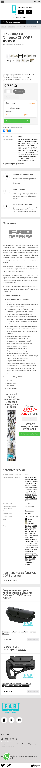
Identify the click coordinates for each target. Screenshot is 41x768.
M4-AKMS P (30, 483)
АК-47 (29, 526)
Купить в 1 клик (11, 97)
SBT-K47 (30, 479)
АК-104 (32, 533)
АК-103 (27, 533)
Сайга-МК (30, 551)
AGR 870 (34, 487)
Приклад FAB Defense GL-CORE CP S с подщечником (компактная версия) (16, 685)
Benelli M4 (34, 545)
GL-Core (27, 503)
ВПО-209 (28, 545)
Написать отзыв (9, 580)
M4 (26, 477)
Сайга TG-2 (28, 557)
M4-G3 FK (31, 491)
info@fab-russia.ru (7, 741)
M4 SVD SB (28, 497)
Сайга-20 (34, 555)
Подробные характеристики (12, 164)
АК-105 (27, 535)
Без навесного (29, 506)
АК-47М (34, 526)
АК (26, 526)
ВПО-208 (34, 543)
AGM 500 (33, 485)
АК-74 (27, 529)
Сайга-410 (28, 555)
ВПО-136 (28, 543)
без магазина (29, 511)
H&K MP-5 (28, 547)
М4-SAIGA (31, 493)
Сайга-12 (28, 553)
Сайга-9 (33, 553)
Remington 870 (29, 562)
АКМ (26, 527)
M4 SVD (34, 495)
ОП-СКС (30, 549)
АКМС (30, 527)
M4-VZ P (27, 500)
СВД (26, 560)
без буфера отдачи (31, 516)
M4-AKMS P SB (29, 489)
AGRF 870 (29, 481)
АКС (34, 527)
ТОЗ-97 (27, 564)
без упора (28, 513)
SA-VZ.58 (32, 558)
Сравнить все (22, 649)
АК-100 (33, 531)
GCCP (27, 474)
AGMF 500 (28, 487)
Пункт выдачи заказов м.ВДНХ (16, 115)
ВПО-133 (35, 541)
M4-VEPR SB (33, 498)
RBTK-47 (30, 477)
